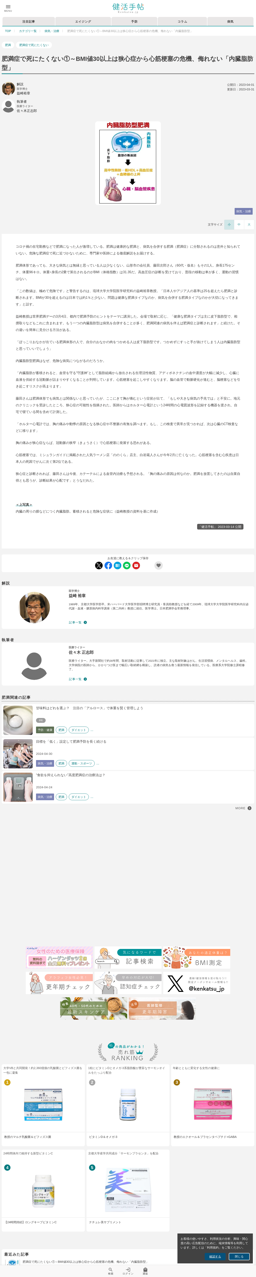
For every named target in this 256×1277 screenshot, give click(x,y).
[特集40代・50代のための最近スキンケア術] (93, 1009)
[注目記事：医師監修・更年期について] (162, 1009)
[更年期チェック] (59, 984)
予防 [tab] (134, 21)
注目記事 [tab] (28, 21)
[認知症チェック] (128, 984)
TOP (8, 31)
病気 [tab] (230, 21)
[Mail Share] (136, 565)
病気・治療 (52, 31)
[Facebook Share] (108, 565)
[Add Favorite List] (158, 565)
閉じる (239, 1256)
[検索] (128, 958)
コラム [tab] (182, 21)
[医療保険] (59, 958)
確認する (215, 1256)
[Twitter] (196, 984)
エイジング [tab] (83, 21)
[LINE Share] (127, 565)
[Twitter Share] (99, 565)
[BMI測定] (196, 958)
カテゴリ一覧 (28, 31)
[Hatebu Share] (117, 565)
